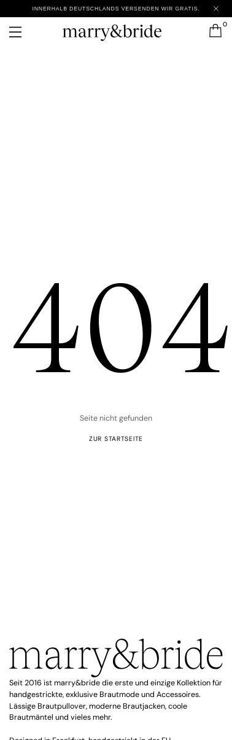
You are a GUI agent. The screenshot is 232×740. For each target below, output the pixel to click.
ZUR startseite (116, 439)
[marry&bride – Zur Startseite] (115, 29)
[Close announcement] (216, 8)
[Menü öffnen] (24, 32)
